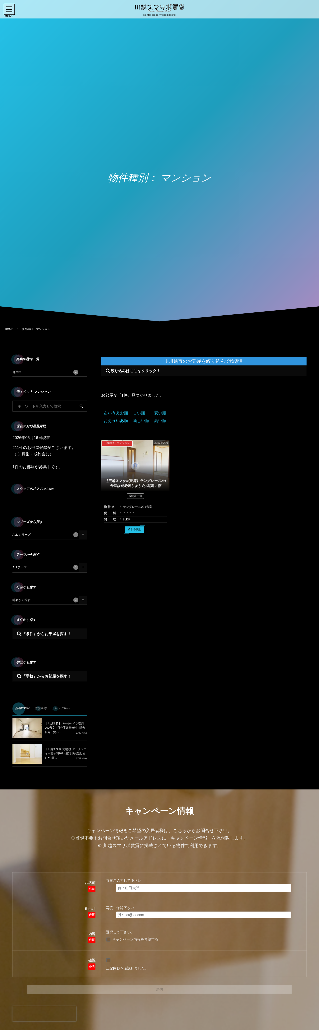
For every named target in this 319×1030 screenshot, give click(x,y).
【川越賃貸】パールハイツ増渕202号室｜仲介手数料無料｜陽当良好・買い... (65, 728)
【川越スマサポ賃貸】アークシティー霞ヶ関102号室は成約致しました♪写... (65, 754)
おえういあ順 (116, 421)
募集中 (45, 372)
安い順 (160, 413)
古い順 (139, 413)
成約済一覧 (135, 500)
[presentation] (44, 1013)
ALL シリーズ (45, 534)
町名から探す (45, 600)
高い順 (160, 421)
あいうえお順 (116, 413)
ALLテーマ (45, 567)
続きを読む (135, 533)
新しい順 (141, 421)
